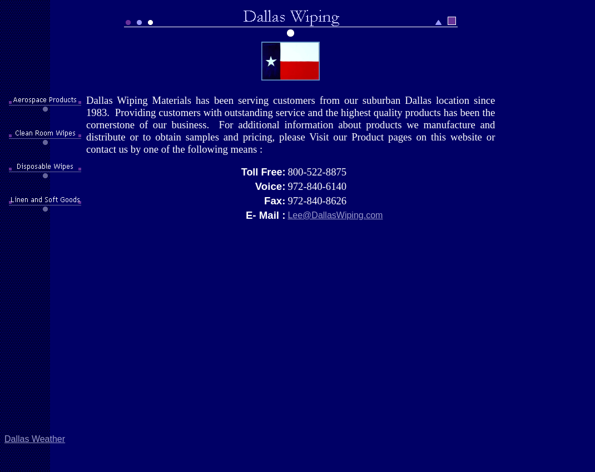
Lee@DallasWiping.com (335, 215)
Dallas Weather (34, 439)
